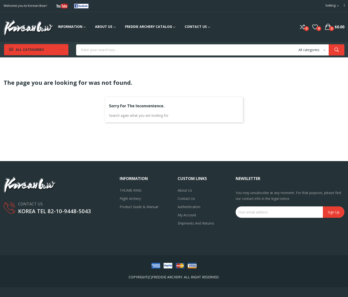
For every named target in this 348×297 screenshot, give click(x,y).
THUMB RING (130, 190)
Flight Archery (130, 198)
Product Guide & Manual (139, 206)
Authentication (189, 206)
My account (187, 215)
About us (185, 190)
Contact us (186, 198)
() (315, 26)
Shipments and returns (196, 223)
